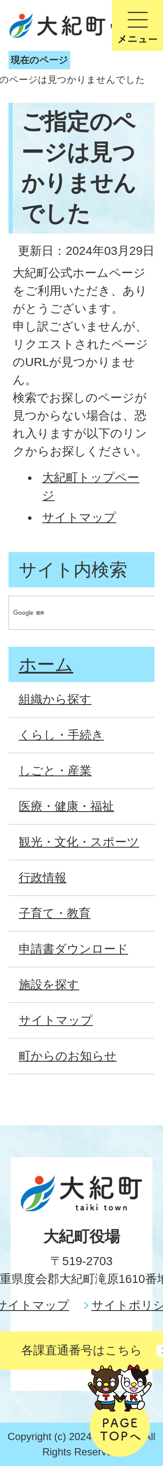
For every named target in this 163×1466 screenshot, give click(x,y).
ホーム (46, 664)
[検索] (73, 612)
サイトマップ (79, 517)
